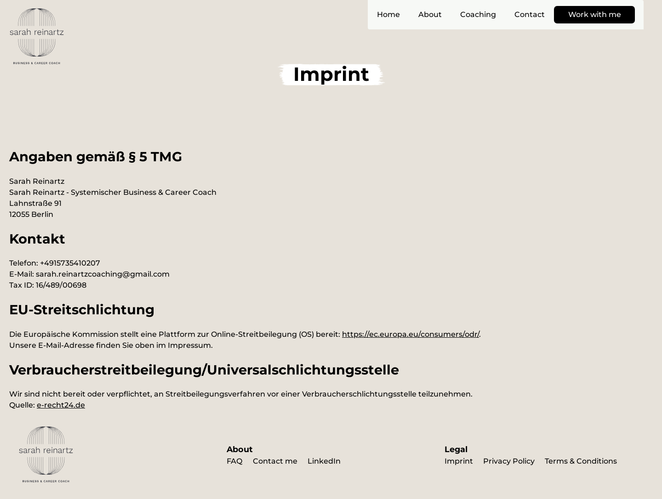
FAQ (234, 461)
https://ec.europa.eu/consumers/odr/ (410, 334)
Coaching (478, 14)
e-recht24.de (61, 405)
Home (388, 14)
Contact (529, 14)
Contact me (275, 461)
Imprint (459, 461)
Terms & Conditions (581, 461)
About (430, 14)
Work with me (594, 14)
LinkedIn (324, 461)
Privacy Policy (509, 461)
